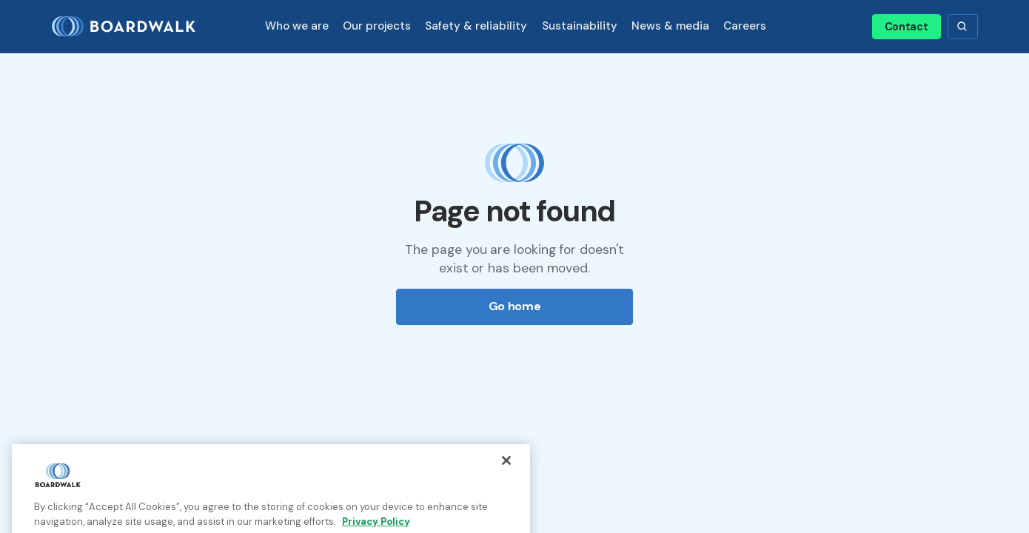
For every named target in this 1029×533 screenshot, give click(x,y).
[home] (129, 26)
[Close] (506, 471)
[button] (296, 26)
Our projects (377, 26)
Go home (515, 306)
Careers (744, 26)
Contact (906, 26)
